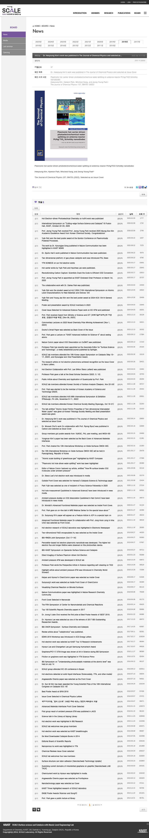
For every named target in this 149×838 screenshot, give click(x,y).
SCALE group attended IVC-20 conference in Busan (63, 669)
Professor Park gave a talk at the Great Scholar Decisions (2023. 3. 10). (71, 374)
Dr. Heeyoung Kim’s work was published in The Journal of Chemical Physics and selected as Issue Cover (87, 56)
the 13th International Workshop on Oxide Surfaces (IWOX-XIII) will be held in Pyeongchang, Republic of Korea (73, 452)
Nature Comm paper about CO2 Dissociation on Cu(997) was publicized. (71, 342)
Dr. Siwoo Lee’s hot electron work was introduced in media (66, 475)
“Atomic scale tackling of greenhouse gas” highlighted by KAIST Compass (72, 458)
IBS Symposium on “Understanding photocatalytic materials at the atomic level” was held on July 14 (76, 662)
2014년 (63, 45)
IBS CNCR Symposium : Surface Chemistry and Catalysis (65, 627)
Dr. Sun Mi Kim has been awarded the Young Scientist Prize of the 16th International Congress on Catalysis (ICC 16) (76, 685)
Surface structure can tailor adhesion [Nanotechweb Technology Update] (72, 761)
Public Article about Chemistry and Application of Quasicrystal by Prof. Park (73, 379)
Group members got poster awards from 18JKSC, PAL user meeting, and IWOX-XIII (76, 433)
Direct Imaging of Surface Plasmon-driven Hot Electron (64, 555)
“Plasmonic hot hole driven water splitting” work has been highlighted (70, 463)
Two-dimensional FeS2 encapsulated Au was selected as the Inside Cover (72, 532)
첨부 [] (38, 187)
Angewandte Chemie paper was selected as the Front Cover (66, 679)
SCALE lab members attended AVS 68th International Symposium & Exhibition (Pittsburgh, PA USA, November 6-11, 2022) (73, 397)
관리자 (37, 60)
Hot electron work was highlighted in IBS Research (62, 721)
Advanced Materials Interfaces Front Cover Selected (63, 706)
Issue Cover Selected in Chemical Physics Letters (62, 696)
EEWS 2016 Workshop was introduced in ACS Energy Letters (66, 636)
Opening (6, 52)
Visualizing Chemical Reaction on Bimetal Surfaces (62, 587)
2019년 (112, 42)
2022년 (75, 42)
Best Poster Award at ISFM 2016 (55, 691)
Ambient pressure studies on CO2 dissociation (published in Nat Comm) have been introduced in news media (76, 499)
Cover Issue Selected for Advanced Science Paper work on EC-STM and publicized (76, 310)
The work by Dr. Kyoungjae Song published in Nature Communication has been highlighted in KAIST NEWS (74, 246)
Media (5, 40)
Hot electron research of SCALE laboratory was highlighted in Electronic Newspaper (76, 527)
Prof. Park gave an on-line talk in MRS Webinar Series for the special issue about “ (76, 510)
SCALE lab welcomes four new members (58, 756)
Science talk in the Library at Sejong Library (59, 716)
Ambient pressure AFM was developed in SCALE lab (63, 560)
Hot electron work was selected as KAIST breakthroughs (65, 731)
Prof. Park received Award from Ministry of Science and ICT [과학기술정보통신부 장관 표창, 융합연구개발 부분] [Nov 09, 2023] (77, 316)
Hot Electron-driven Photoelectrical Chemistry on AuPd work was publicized (72, 218)
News (5, 34)
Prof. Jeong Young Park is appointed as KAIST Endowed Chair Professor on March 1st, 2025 (77, 279)
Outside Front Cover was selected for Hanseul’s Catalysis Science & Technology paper (77, 480)
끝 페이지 (97, 805)
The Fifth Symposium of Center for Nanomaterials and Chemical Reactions (72, 604)
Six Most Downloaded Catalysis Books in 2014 (61, 736)
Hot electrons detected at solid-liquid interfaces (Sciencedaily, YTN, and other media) (77, 674)
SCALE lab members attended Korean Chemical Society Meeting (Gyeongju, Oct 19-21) (78, 404)
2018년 (125, 42)
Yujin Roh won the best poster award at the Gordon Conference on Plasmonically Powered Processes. (75, 239)
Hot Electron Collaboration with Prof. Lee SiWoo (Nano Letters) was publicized (74, 369)
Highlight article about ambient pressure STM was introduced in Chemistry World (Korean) (74, 571)
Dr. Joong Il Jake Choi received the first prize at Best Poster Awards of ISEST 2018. (76, 614)
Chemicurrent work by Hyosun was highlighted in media (64, 773)
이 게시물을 (128, 187)
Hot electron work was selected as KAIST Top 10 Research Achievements (72, 641)
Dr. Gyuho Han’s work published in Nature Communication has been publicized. (74, 253)
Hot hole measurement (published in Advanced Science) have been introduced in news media (77, 491)
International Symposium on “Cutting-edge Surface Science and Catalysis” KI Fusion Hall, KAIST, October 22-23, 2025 (76, 224)
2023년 (63, 42)
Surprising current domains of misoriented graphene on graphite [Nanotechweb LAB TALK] (76, 767)
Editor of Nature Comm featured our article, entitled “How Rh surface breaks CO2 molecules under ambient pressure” (75, 469)
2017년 (137, 42)
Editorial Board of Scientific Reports (56, 741)
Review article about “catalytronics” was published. (62, 632)
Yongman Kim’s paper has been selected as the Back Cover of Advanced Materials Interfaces (76, 439)
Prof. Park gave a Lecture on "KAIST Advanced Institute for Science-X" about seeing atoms (76, 335)
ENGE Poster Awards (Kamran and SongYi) (59, 793)
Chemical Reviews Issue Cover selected (58, 751)
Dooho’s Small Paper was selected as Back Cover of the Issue (67, 329)
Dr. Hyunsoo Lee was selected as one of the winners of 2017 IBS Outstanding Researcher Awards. (73, 620)
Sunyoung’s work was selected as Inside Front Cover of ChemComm (70, 582)
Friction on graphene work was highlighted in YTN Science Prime (68, 656)
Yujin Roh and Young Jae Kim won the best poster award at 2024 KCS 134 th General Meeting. (77, 298)
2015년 (51, 45)
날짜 (131, 214)
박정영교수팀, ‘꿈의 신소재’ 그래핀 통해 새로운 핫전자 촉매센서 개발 (69, 701)
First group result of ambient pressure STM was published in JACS (69, 711)
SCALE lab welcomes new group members (59, 726)
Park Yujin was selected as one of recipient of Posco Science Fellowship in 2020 (75, 485)
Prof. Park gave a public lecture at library (58, 798)
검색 (34, 809)
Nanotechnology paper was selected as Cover (60, 783)
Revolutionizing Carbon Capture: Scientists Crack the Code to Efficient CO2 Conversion (77, 273)
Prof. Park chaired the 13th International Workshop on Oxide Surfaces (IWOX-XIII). (75, 446)
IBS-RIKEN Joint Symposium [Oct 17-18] (59, 537)
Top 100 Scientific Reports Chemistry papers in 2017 (63, 609)
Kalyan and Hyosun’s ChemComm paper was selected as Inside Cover (70, 577)
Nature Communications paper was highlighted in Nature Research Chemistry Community (73, 593)
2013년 (75, 45)
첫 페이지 (82, 805)
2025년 (38, 42)
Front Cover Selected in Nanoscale (56, 599)
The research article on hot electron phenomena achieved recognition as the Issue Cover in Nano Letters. (78, 363)
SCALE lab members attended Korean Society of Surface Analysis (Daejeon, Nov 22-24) (78, 384)
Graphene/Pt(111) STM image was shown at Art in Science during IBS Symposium (75, 651)
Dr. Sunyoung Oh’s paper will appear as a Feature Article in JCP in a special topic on (76, 515)
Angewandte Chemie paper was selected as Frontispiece (65, 778)
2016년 (38, 45)
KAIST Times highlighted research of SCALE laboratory (64, 788)
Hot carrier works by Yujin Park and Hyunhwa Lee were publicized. (69, 268)
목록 (143, 194)
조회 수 (142, 214)
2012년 (88, 45)
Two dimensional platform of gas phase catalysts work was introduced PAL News (75, 258)
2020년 (100, 42)
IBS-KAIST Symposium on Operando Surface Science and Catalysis (69, 550)
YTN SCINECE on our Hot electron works (58, 263)
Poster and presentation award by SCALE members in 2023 (66, 305)
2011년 (100, 45)
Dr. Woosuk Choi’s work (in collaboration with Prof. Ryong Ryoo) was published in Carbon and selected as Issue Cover (75, 427)
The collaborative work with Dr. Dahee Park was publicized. (66, 285)
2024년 (51, 42)
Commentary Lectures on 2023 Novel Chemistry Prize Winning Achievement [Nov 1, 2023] (76, 323)
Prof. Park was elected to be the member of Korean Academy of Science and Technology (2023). (73, 390)
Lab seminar (8, 46)
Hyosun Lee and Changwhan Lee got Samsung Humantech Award (69, 646)
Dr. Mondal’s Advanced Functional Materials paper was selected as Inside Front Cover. (77, 505)
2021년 (88, 42)
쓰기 (143, 809)
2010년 (112, 45)
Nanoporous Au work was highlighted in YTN (60, 746)
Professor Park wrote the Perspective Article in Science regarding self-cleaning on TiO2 (77, 565)
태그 (38, 809)
